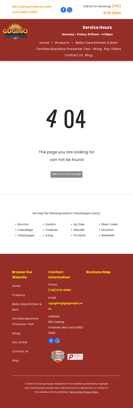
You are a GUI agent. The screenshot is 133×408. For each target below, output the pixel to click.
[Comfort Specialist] (58, 357)
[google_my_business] (69, 10)
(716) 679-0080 (59, 290)
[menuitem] (45, 43)
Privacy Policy (91, 392)
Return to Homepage (66, 174)
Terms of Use (76, 392)
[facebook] (63, 10)
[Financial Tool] (75, 357)
